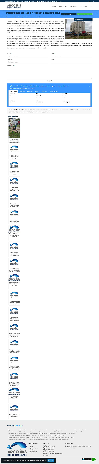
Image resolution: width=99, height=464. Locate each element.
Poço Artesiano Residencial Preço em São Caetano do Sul (14, 368)
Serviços (74, 6)
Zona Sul (37, 91)
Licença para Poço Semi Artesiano (78, 431)
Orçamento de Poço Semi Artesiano (16, 435)
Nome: (9, 53)
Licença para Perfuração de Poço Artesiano (58, 431)
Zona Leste (44, 91)
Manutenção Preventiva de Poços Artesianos (37, 433)
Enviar (49, 81)
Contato (84, 6)
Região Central (13, 91)
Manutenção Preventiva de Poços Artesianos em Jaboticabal (14, 141)
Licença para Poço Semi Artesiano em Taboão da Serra (14, 351)
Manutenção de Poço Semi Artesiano (17, 433)
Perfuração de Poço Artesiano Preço (16, 439)
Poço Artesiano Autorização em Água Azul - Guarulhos (14, 222)
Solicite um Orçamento (68, 14)
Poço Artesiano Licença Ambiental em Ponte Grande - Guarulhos (14, 271)
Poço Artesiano (11, 430)
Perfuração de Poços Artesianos (37, 430)
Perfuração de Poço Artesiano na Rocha (64, 437)
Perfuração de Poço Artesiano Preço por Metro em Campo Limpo (14, 206)
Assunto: (53, 59)
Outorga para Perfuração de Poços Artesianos (43, 437)
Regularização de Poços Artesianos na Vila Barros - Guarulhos (14, 384)
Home (54, 6)
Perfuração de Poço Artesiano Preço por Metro (37, 439)
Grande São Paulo (54, 91)
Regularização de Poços (22, 430)
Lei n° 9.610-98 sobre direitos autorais (43, 112)
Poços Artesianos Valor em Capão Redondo (14, 235)
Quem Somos (63, 6)
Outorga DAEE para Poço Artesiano (58, 435)
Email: (53, 53)
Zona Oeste (30, 91)
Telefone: (10, 59)
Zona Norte (22, 91)
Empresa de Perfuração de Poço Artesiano (79, 430)
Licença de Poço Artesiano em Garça (14, 173)
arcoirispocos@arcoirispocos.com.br (52, 1)
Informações (34, 452)
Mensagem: (11, 65)
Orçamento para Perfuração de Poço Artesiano (37, 435)
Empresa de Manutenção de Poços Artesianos (57, 430)
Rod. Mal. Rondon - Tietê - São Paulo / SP (17, 1)
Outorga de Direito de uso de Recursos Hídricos (19, 437)
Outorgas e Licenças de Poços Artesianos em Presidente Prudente (14, 190)
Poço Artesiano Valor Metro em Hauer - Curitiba (14, 319)
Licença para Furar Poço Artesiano (38, 431)
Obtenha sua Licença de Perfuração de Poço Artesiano (62, 433)
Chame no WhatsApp (84, 14)
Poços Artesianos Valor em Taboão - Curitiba (14, 284)
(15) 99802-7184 (50, 452)
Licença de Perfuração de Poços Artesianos (18, 431)
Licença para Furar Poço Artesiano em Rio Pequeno (14, 335)
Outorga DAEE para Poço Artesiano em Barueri (14, 302)
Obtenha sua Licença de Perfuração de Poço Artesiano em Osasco (14, 255)
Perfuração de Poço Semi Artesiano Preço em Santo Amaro (14, 398)
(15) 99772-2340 (35, 1)
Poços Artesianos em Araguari (14, 415)
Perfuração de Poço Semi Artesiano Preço (58, 439)
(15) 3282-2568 (49, 450)
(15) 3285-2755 (49, 448)
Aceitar (50, 460)
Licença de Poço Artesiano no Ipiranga (14, 156)
